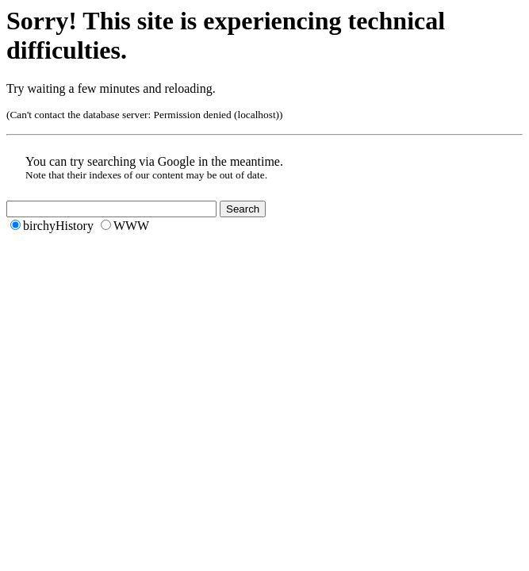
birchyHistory (58, 225)
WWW (131, 225)
